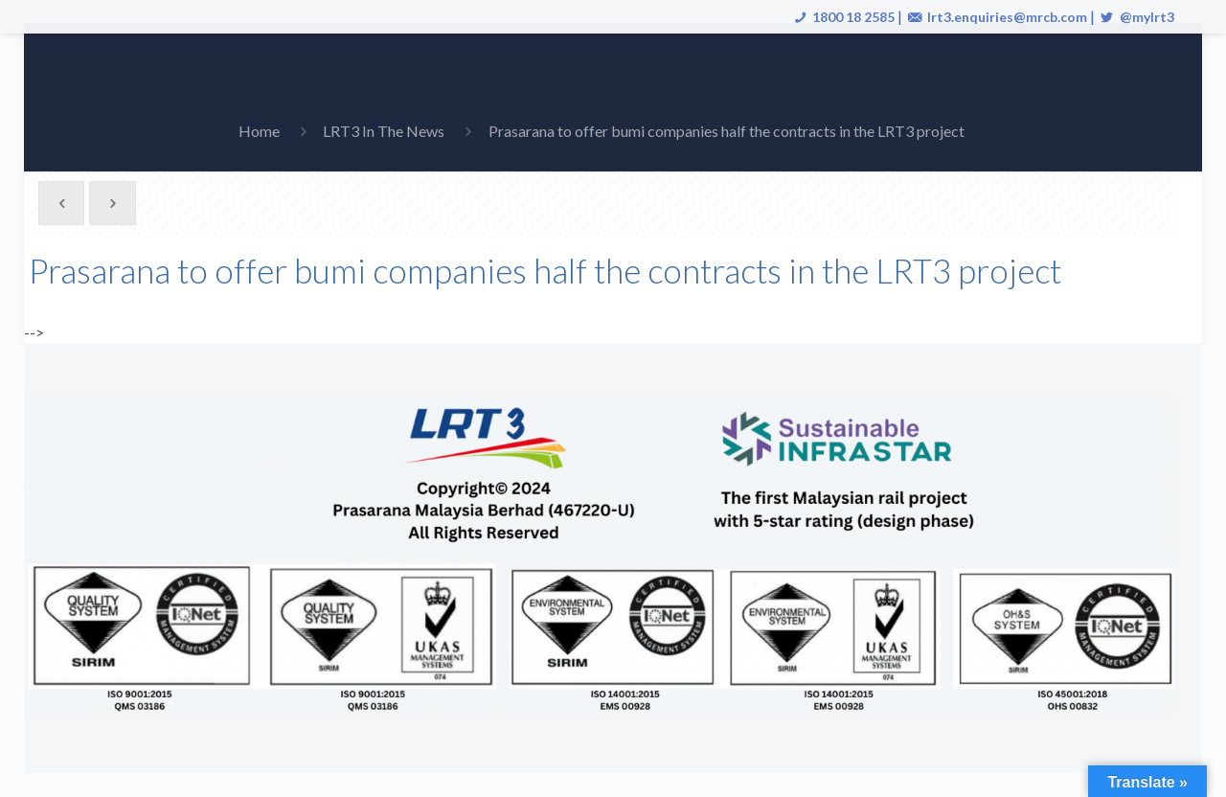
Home (259, 131)
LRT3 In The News (383, 131)
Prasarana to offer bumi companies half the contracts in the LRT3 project (726, 131)
